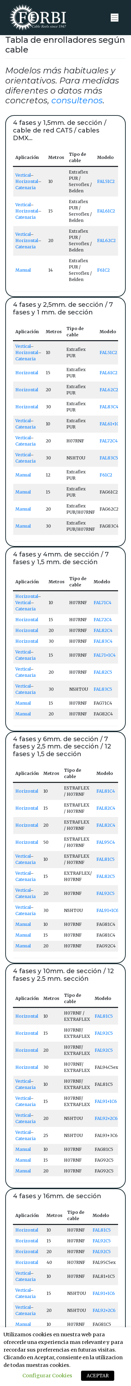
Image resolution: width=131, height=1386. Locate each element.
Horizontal (26, 181)
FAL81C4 (105, 791)
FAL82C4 (103, 630)
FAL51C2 (106, 181)
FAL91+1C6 (107, 910)
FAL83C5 (109, 457)
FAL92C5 (105, 893)
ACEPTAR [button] (98, 1376)
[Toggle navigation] (115, 18)
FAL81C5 (105, 859)
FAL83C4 (109, 406)
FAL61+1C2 (111, 423)
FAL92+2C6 (106, 1118)
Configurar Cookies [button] (47, 1375)
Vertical (22, 175)
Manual (23, 270)
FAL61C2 (106, 211)
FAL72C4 (109, 440)
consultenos (77, 100)
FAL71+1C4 (105, 655)
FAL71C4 (102, 602)
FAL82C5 (103, 672)
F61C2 (103, 270)
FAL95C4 (105, 842)
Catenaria (25, 187)
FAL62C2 (106, 240)
